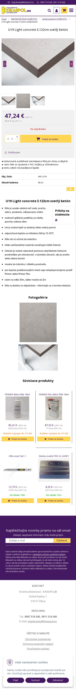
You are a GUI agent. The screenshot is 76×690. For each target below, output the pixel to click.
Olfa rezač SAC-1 (17, 456)
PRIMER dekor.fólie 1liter (17, 394)
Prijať (15, 680)
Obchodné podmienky (38, 639)
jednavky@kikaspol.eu (44, 621)
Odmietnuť (58, 680)
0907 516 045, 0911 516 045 (52, 2)
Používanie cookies (38, 648)
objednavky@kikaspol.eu (22, 2)
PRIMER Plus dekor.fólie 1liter (54, 394)
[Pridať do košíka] (45, 139)
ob (29, 621)
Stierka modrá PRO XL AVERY (54, 456)
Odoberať (61, 540)
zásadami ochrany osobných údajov (49, 554)
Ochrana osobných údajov (38, 644)
